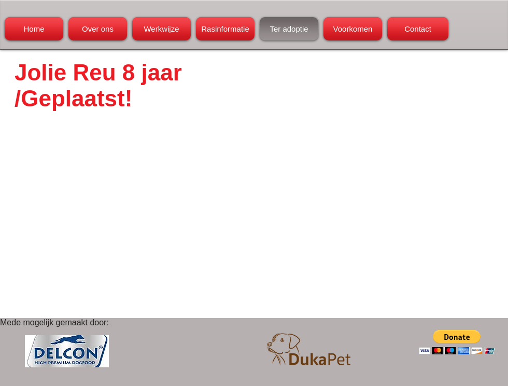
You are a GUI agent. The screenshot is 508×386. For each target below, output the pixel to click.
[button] (457, 342)
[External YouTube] (139, 224)
